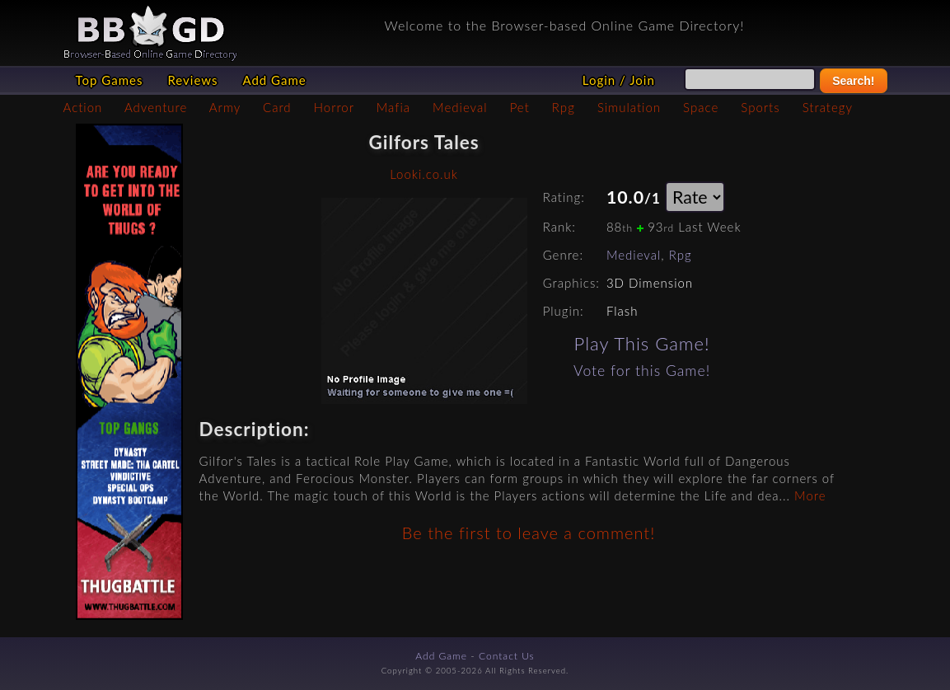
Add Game (274, 80)
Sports (760, 107)
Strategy (828, 107)
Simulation (629, 107)
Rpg (563, 107)
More (810, 495)
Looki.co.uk (424, 174)
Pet (520, 107)
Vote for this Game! (641, 370)
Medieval (460, 107)
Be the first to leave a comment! (528, 532)
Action (83, 107)
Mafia (393, 107)
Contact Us (507, 656)
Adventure (155, 107)
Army (225, 107)
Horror (334, 107)
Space (700, 107)
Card (277, 107)
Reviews (192, 80)
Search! (853, 80)
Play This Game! (642, 343)
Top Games (109, 80)
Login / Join (619, 80)
